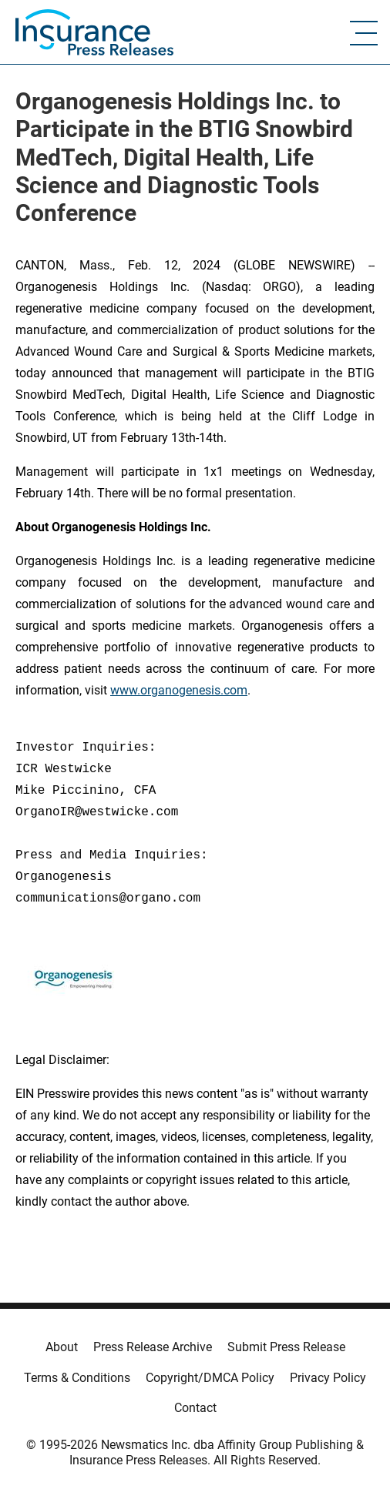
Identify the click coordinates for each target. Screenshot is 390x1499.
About (61, 1347)
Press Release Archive (152, 1347)
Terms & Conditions (77, 1377)
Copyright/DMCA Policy (210, 1377)
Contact (195, 1407)
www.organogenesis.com (178, 690)
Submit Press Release (286, 1347)
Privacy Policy (328, 1377)
